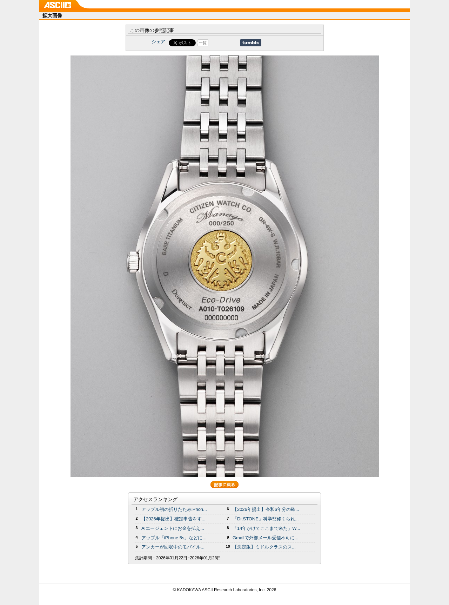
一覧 (203, 43)
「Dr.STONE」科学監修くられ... (266, 518)
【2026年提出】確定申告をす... (173, 518)
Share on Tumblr (250, 42)
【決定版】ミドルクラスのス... (264, 547)
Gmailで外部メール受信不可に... (266, 537)
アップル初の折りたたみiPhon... (174, 509)
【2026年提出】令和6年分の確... (266, 509)
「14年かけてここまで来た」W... (266, 528)
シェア (158, 41)
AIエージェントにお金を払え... (172, 528)
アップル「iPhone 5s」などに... (173, 537)
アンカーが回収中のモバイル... (173, 547)
